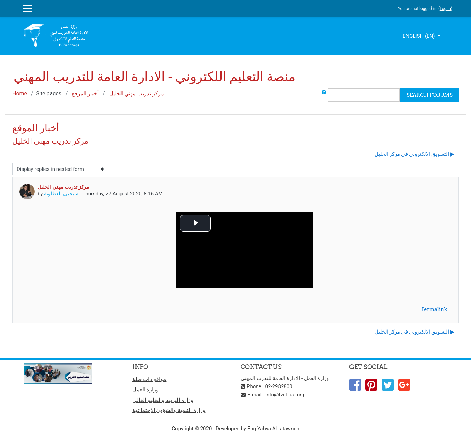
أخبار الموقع (85, 93)
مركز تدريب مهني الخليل (137, 93)
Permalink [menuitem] (434, 309)
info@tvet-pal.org (284, 395)
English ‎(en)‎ (419, 36)
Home (19, 93)
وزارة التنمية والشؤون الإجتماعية (169, 410)
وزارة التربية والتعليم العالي (163, 400)
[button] (324, 95)
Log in (445, 8)
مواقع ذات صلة (149, 379)
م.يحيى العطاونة (61, 194)
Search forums (429, 95)
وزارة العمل (145, 389)
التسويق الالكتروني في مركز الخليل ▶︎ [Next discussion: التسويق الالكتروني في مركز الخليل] (414, 154)
